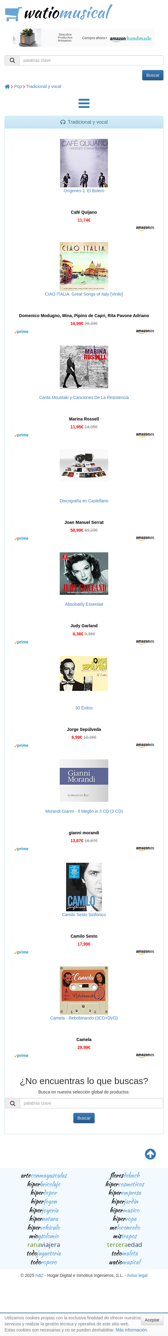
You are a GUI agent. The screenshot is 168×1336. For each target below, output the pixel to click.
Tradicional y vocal (43, 86)
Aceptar (152, 1320)
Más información (131, 1330)
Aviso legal (137, 1275)
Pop (18, 86)
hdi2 (39, 1275)
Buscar (153, 75)
